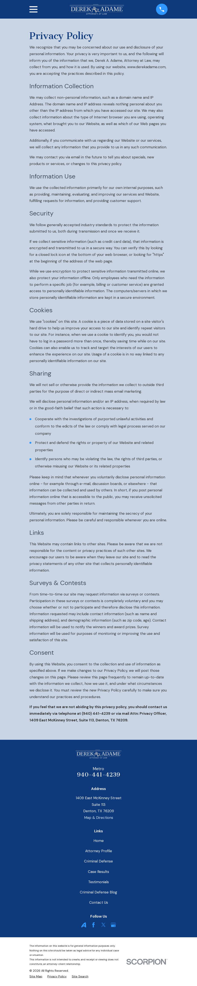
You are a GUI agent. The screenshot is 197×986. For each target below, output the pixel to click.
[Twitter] (103, 924)
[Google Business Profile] (113, 924)
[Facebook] (93, 924)
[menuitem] (35, 976)
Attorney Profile (98, 851)
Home (98, 840)
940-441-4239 (98, 774)
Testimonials (98, 882)
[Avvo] (83, 924)
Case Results (98, 871)
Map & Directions (98, 817)
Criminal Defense (98, 861)
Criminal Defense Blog (98, 892)
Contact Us (98, 902)
